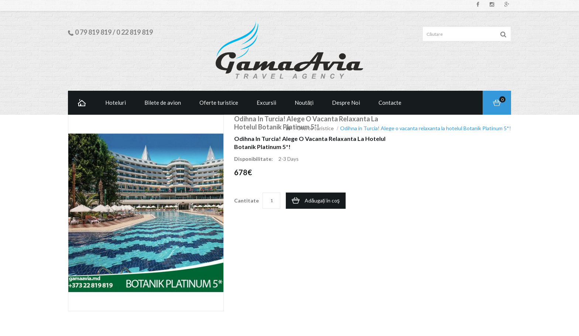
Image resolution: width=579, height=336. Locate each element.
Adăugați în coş (322, 200)
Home (82, 103)
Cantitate (246, 200)
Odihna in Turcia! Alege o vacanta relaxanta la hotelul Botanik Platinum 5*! (425, 128)
